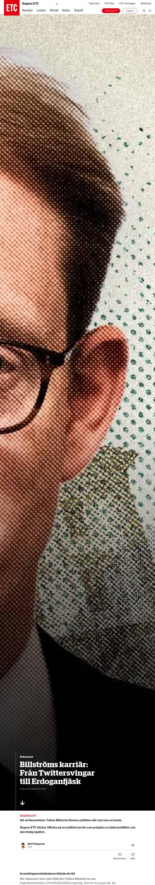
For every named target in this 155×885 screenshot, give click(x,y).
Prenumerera (111, 11)
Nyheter (27, 10)
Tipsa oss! (94, 3)
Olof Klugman (36, 843)
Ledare (41, 10)
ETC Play (109, 3)
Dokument (26, 756)
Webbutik (146, 3)
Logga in (130, 11)
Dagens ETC (40, 3)
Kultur (66, 10)
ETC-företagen (127, 3)
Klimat (54, 10)
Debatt (78, 10)
